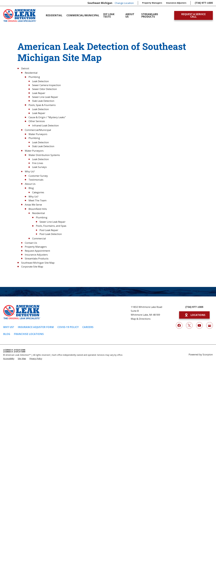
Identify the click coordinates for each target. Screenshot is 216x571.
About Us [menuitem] (129, 15)
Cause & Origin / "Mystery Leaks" (47, 117)
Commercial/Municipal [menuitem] (82, 15)
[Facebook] (179, 325)
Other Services (37, 121)
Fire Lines (37, 163)
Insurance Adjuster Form (36, 327)
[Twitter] (189, 325)
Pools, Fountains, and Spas (51, 225)
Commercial (39, 238)
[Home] (19, 15)
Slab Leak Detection (43, 100)
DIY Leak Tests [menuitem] (108, 15)
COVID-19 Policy (68, 327)
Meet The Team (37, 200)
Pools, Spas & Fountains (42, 105)
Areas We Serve (33, 204)
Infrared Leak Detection (45, 125)
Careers (87, 327)
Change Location (124, 3)
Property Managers (152, 2)
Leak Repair (38, 93)
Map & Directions (141, 318)
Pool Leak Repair (49, 230)
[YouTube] (199, 325)
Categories (38, 192)
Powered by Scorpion (201, 354)
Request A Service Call (193, 15)
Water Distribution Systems (44, 155)
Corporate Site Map (32, 266)
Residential (31, 72)
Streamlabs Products (36, 258)
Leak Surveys (39, 167)
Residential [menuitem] (54, 15)
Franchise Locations (29, 334)
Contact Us (31, 242)
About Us (30, 183)
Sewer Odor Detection (44, 89)
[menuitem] (8, 358)
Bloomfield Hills (38, 209)
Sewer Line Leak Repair (45, 97)
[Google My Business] (209, 325)
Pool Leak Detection (51, 234)
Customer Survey (38, 175)
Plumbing (34, 77)
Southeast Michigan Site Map (38, 262)
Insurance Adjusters (176, 2)
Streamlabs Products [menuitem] (149, 15)
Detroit (25, 68)
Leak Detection (40, 81)
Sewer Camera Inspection (46, 85)
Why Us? (30, 171)
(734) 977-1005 (204, 2)
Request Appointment (37, 250)
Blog (31, 188)
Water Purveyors (38, 134)
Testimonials (36, 179)
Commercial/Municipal (38, 130)
